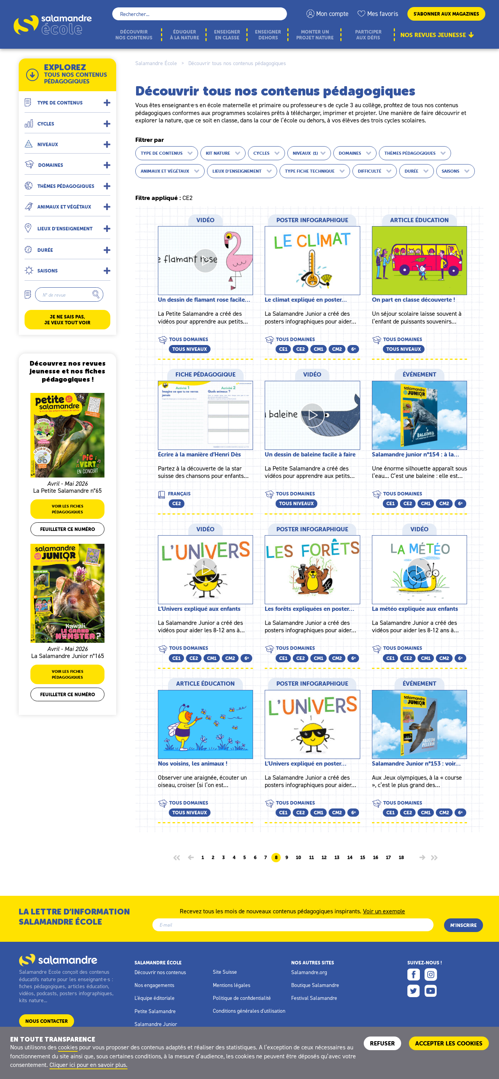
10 (298, 857)
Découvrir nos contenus (160, 972)
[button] (67, 99)
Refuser (382, 1043)
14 (349, 857)
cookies (68, 1047)
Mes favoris (382, 14)
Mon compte (332, 14)
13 (337, 857)
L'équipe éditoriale (154, 998)
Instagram (431, 974)
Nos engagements (154, 985)
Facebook (413, 974)
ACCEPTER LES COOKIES (449, 1043)
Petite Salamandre (155, 1011)
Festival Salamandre (314, 998)
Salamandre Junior (155, 1024)
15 (362, 857)
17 (388, 857)
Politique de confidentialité (242, 998)
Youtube (431, 991)
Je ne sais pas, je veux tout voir (67, 319)
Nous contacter (46, 1021)
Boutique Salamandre (315, 985)
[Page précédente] (191, 857)
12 (324, 857)
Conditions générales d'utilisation (249, 1011)
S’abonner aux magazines (446, 14)
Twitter (413, 991)
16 (375, 857)
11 (311, 857)
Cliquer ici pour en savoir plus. (88, 1064)
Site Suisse (225, 972)
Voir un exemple (384, 910)
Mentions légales (231, 985)
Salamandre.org (309, 972)
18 (401, 857)
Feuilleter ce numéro (67, 529)
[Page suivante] (422, 857)
